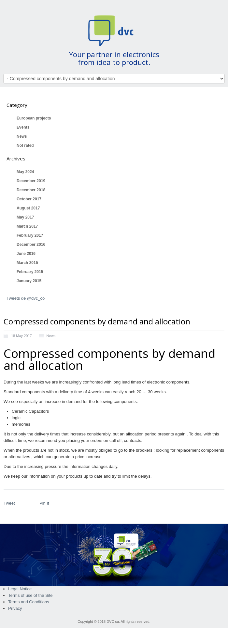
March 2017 (27, 226)
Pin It (44, 503)
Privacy (15, 608)
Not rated (25, 145)
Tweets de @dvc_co (26, 298)
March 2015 (27, 262)
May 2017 (25, 217)
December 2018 (31, 190)
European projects (34, 118)
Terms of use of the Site (30, 595)
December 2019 (31, 181)
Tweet (9, 503)
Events (23, 127)
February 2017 (30, 235)
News (22, 136)
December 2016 (31, 244)
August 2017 (28, 208)
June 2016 (26, 253)
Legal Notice (20, 588)
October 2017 (29, 199)
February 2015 (30, 272)
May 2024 (25, 172)
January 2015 (29, 281)
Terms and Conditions (28, 601)
